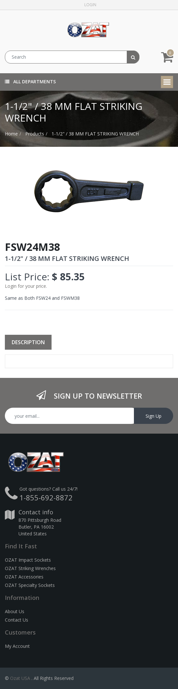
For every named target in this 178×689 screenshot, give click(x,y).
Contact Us (16, 620)
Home (11, 134)
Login (90, 4)
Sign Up (153, 416)
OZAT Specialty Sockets (30, 585)
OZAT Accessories (24, 577)
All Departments (30, 81)
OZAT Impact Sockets (28, 560)
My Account (17, 646)
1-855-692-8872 (46, 497)
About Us (14, 611)
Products (34, 134)
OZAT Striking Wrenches (30, 568)
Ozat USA (20, 678)
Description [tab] (28, 342)
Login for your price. (26, 286)
